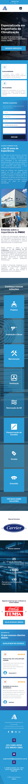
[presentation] (14, 131)
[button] (20, 8)
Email (14, 757)
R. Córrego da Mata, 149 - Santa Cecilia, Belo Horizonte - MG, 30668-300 (14, 769)
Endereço (14, 766)
